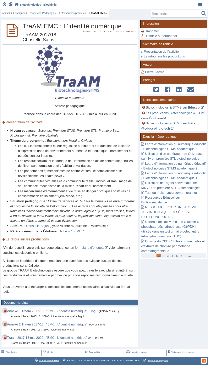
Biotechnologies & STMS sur (173, 107)
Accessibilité (92, 352)
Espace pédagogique (158, 360)
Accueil (6, 13)
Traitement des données (180, 352)
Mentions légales (136, 352)
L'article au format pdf (161, 36)
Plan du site (8, 352)
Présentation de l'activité (161, 51)
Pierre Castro (154, 72)
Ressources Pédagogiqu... (43, 13)
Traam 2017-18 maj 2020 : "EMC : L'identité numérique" (47, 338)
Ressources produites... (74, 13)
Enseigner (19, 13)
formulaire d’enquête (89, 248)
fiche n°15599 (70, 231)
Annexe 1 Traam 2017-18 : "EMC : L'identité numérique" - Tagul (52, 311)
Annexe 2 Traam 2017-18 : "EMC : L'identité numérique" (47, 324)
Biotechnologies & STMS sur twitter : (169, 125)
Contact (48, 352)
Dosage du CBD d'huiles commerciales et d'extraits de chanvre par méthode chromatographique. (173, 246)
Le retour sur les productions (164, 56)
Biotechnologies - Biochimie (35, 4)
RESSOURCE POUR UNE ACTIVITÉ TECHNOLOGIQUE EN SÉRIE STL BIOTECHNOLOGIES (170, 212)
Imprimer (152, 31)
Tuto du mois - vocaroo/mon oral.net (171, 193)
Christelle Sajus (37, 226)
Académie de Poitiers (49, 360)
